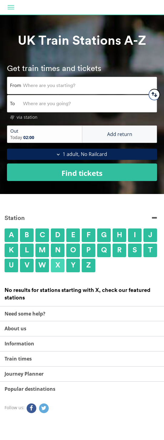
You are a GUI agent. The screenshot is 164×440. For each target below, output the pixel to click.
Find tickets (82, 173)
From (15, 85)
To (12, 103)
